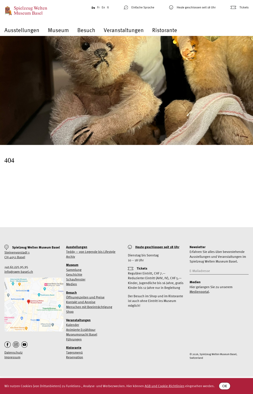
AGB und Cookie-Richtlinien (164, 386)
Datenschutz (13, 352)
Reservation (74, 357)
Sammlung (74, 270)
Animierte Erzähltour (80, 330)
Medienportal (199, 292)
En (103, 7)
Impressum (12, 357)
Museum (58, 30)
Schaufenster (75, 279)
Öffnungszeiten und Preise (85, 297)
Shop (70, 312)
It (108, 7)
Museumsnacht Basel (81, 334)
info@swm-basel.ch (18, 272)
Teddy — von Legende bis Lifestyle (90, 252)
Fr (98, 7)
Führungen (74, 339)
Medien (71, 284)
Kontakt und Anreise (80, 302)
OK (224, 386)
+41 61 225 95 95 (16, 267)
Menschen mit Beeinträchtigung (89, 307)
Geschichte (74, 274)
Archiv (70, 257)
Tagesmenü (74, 352)
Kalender (72, 325)
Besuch (86, 30)
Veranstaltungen (124, 30)
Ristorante (164, 30)
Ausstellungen (21, 30)
